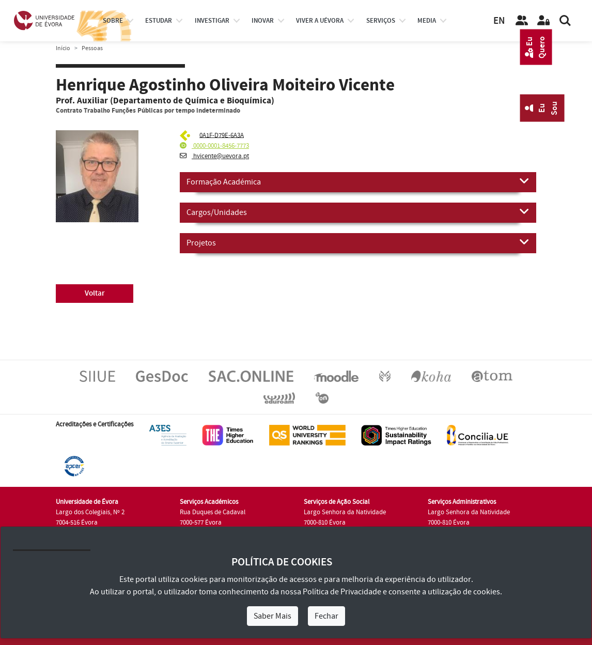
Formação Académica (357, 181)
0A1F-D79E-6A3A (221, 135)
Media (426, 20)
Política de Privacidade (342, 592)
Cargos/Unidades (357, 212)
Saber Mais (272, 616)
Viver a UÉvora (320, 20)
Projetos (357, 242)
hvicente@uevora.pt (214, 156)
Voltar (95, 293)
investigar (212, 20)
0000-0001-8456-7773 (214, 145)
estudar (158, 20)
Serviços (380, 20)
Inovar (263, 20)
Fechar (326, 616)
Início (63, 48)
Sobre (113, 20)
